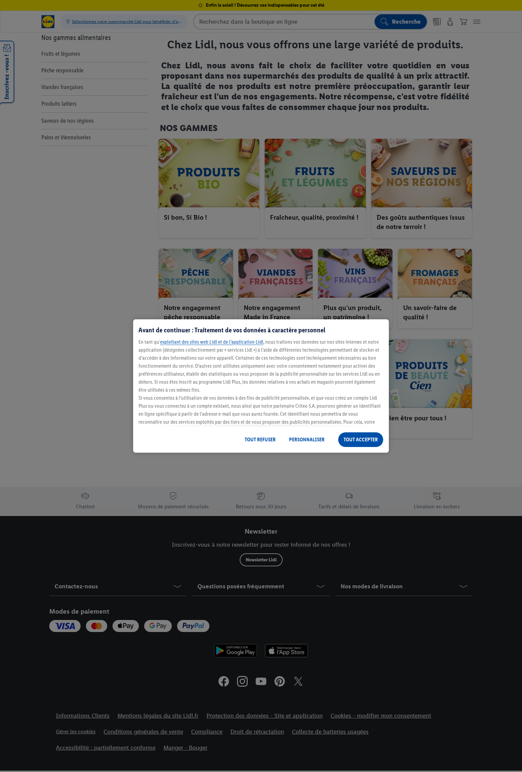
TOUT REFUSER (260, 439)
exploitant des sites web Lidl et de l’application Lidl (211, 342)
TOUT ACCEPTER (361, 439)
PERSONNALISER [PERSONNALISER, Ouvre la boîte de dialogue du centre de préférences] (307, 439)
